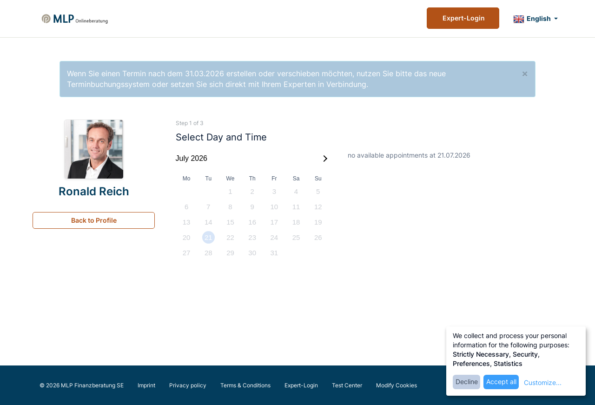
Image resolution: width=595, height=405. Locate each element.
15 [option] (230, 222)
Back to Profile (94, 220)
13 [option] (187, 222)
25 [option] (296, 237)
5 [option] (318, 191)
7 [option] (208, 207)
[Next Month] (324, 158)
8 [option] (230, 207)
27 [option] (187, 253)
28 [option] (208, 253)
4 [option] (296, 191)
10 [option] (274, 207)
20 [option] (187, 237)
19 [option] (318, 222)
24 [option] (274, 237)
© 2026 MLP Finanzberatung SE (82, 385)
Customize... (543, 382)
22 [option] (230, 237)
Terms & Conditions (245, 385)
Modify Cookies (396, 385)
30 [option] (252, 253)
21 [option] (208, 237)
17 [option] (274, 222)
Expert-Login (463, 18)
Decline (467, 381)
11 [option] (296, 207)
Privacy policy (187, 385)
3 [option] (274, 191)
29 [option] (230, 253)
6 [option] (186, 207)
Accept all (501, 381)
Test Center (347, 385)
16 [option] (252, 222)
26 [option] (318, 237)
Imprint (146, 385)
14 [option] (208, 222)
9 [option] (252, 207)
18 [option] (296, 222)
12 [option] (318, 207)
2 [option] (252, 191)
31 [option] (274, 253)
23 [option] (252, 237)
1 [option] (230, 191)
